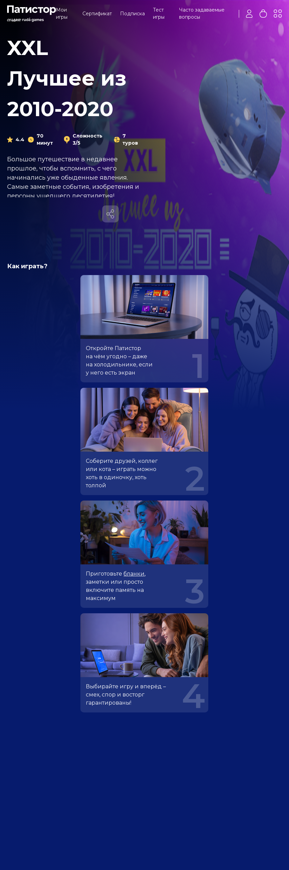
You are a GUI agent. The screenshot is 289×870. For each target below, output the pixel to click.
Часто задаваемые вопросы (202, 13)
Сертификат (97, 14)
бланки (133, 573)
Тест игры (159, 13)
